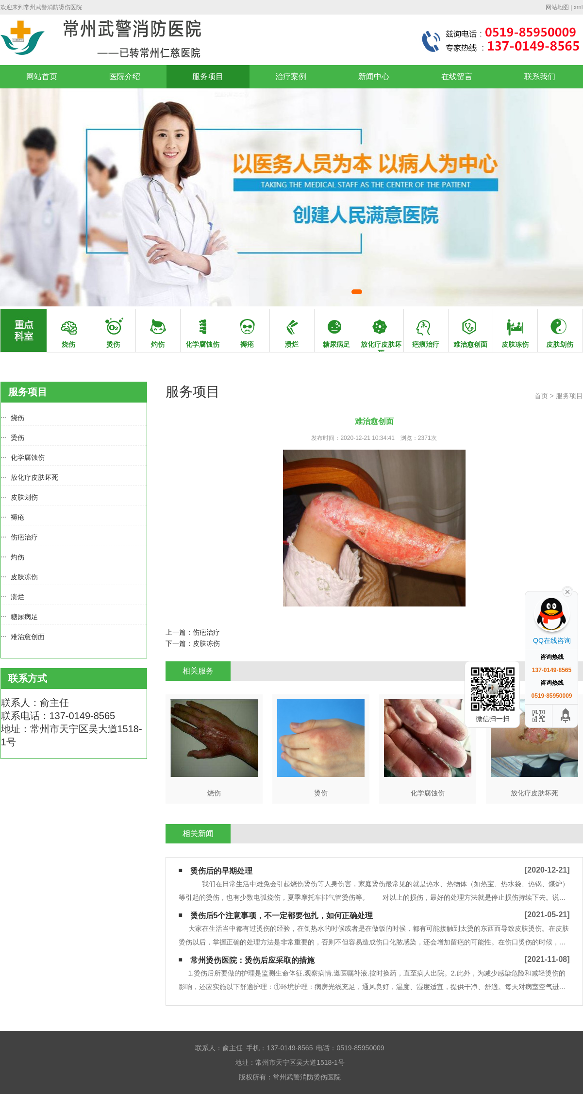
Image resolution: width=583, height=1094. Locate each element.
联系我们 (539, 76)
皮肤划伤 (24, 497)
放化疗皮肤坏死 (34, 477)
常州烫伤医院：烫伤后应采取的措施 (252, 960)
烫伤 (17, 437)
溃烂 (17, 597)
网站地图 (557, 7)
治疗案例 (290, 76)
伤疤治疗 (24, 537)
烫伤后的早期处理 (221, 871)
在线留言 (456, 76)
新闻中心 (373, 76)
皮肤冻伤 (24, 577)
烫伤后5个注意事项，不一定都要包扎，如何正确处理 (281, 915)
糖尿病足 (24, 617)
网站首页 (41, 76)
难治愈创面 (28, 636)
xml (578, 7)
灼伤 (17, 557)
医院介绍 (124, 76)
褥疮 (17, 517)
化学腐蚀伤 (28, 457)
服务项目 (207, 76)
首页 (541, 396)
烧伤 (17, 417)
